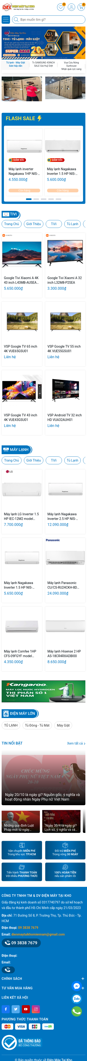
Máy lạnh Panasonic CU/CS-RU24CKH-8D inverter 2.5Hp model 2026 (63, 585)
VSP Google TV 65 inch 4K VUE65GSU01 (20, 349)
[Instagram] (36, 1009)
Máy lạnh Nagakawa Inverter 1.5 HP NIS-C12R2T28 (61, 171)
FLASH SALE (24, 118)
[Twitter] (16, 1009)
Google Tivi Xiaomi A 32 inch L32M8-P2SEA (65, 280)
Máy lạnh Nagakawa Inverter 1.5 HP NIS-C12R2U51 (18, 585)
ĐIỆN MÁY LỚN (22, 713)
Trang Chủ (11, 224)
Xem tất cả (76, 743)
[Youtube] (26, 1009)
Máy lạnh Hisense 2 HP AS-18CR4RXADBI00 (64, 654)
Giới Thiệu (33, 224)
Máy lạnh (19, 449)
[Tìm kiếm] (16, 19)
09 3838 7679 (28, 928)
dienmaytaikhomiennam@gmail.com (38, 934)
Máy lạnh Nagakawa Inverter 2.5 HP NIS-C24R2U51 (62, 516)
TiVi (54, 224)
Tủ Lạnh (72, 224)
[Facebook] (6, 1009)
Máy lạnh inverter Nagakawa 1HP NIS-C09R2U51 (23, 171)
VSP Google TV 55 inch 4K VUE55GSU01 (64, 349)
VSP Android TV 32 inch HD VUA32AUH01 (65, 417)
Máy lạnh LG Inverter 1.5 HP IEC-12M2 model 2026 (21, 516)
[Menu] (6, 19)
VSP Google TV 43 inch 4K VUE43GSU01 (20, 417)
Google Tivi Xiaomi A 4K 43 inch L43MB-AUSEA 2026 (21, 280)
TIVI (13, 214)
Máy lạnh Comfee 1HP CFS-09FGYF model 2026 (20, 654)
